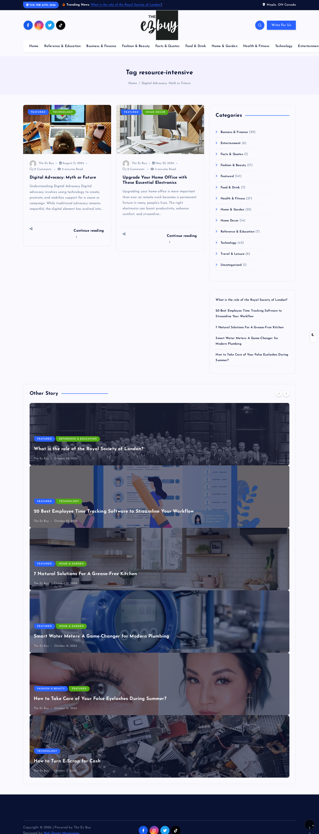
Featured (38, 112)
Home (34, 45)
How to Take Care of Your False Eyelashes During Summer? (100, 703)
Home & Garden (224, 45)
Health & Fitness (256, 45)
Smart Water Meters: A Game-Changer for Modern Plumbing (101, 641)
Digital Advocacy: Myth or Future (166, 82)
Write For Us (281, 24)
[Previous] (279, 398)
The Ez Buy (42, 162)
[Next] (286, 398)
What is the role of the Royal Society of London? (126, 4)
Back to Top (311, 827)
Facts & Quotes (167, 45)
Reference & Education (62, 45)
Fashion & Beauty (136, 45)
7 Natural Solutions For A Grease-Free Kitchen (252, 332)
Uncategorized (232, 264)
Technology (284, 45)
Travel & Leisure (233, 253)
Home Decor (156, 112)
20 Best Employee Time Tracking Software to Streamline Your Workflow (114, 516)
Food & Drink (195, 45)
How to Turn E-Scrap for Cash (67, 766)
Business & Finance (101, 45)
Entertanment (231, 142)
